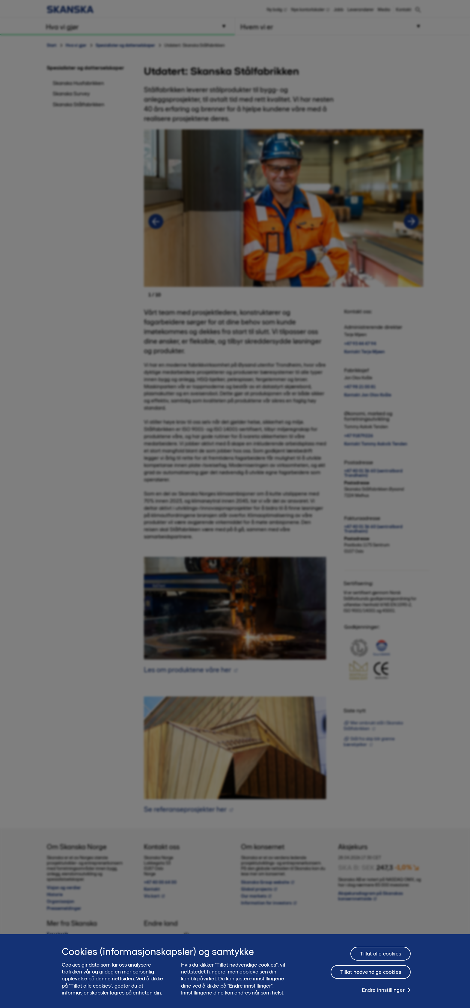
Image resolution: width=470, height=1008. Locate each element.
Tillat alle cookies (380, 953)
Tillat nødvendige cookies (370, 972)
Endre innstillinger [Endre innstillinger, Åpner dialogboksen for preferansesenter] (383, 990)
